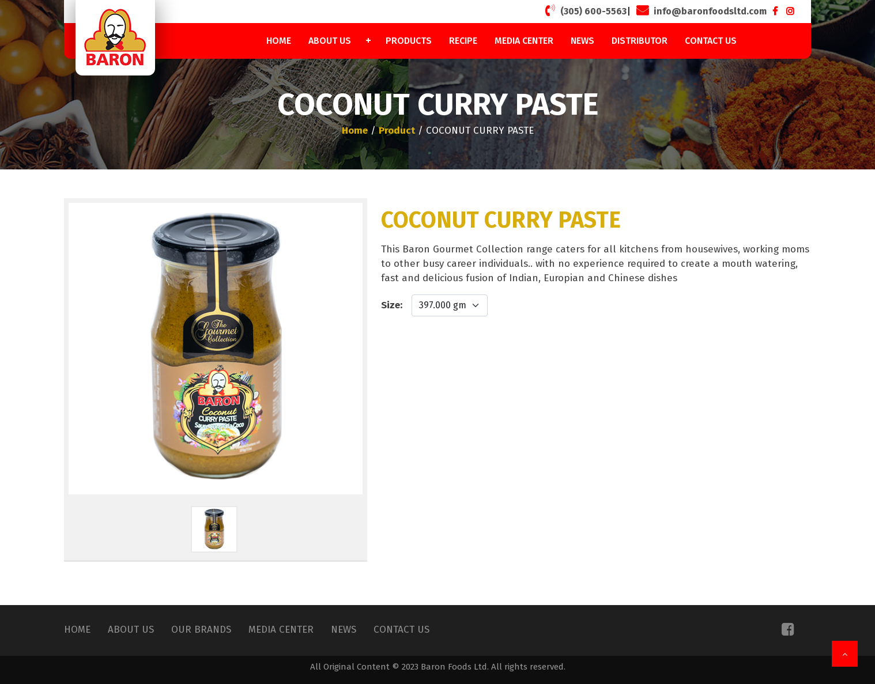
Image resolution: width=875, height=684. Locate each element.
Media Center (524, 40)
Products (409, 40)
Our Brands (201, 629)
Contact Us (711, 40)
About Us (329, 40)
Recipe (463, 40)
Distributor (639, 40)
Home (278, 40)
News (582, 40)
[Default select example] (450, 305)
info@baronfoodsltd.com (700, 10)
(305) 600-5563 (584, 10)
